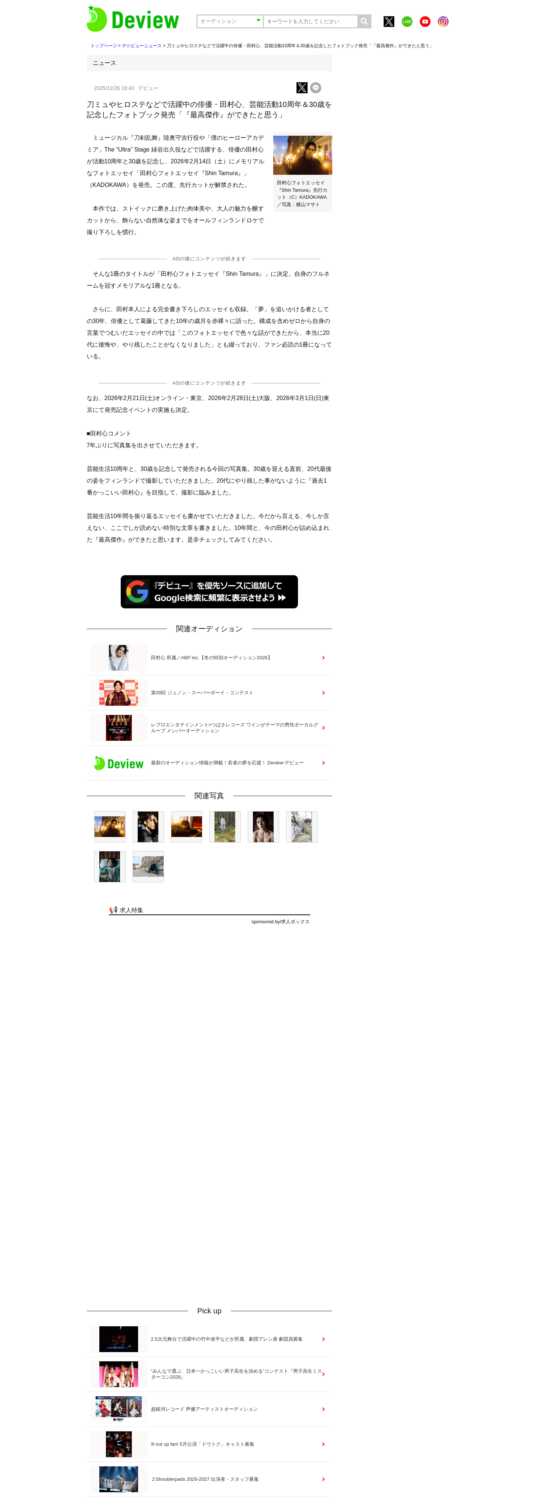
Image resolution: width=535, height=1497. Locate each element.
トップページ (103, 45)
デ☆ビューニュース (142, 45)
